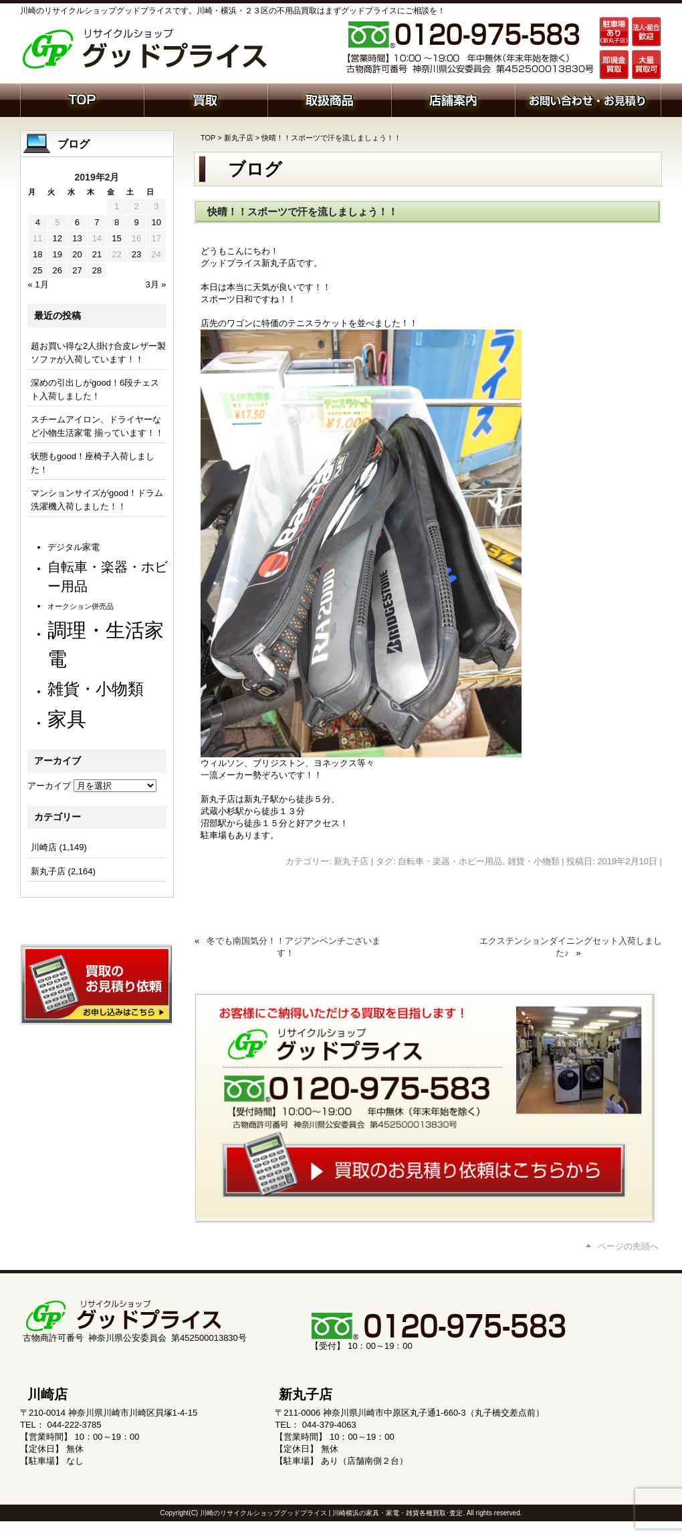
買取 (205, 99)
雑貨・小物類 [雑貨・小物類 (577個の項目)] (95, 689)
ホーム (82, 99)
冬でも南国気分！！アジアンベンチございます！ (293, 947)
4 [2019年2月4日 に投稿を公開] (37, 222)
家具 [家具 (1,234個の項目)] (66, 719)
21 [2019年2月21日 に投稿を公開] (97, 254)
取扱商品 (329, 99)
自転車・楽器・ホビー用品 (450, 861)
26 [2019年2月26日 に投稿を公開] (57, 270)
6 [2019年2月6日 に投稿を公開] (77, 222)
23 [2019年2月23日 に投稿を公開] (136, 254)
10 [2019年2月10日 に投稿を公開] (155, 222)
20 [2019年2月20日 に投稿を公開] (77, 254)
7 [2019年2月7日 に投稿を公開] (96, 222)
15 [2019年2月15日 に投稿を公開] (116, 238)
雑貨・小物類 (533, 861)
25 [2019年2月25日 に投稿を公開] (37, 270)
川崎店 (44, 847)
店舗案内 (453, 99)
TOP (208, 138)
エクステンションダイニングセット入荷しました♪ (570, 947)
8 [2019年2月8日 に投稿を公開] (116, 222)
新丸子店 (238, 138)
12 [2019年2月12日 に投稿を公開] (57, 238)
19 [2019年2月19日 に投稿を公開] (57, 254)
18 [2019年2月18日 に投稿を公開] (37, 254)
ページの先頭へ (628, 1246)
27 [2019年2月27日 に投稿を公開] (77, 270)
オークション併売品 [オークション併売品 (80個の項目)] (80, 606)
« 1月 (38, 284)
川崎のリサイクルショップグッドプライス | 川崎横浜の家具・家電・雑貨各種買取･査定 (331, 1513)
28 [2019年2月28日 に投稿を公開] (97, 270)
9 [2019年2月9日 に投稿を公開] (136, 222)
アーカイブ (49, 786)
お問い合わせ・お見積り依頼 (588, 99)
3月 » (155, 284)
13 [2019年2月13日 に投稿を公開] (77, 238)
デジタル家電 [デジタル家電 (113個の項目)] (73, 547)
